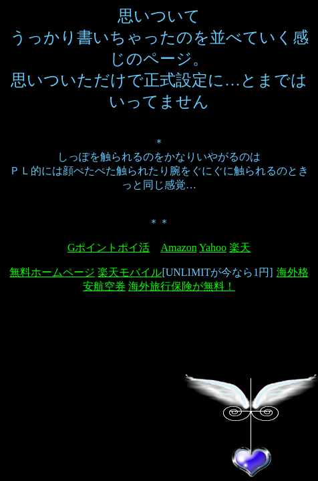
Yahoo (212, 247)
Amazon (178, 247)
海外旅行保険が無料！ (181, 286)
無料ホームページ (52, 272)
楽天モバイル (130, 272)
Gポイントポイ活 (108, 247)
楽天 (240, 247)
